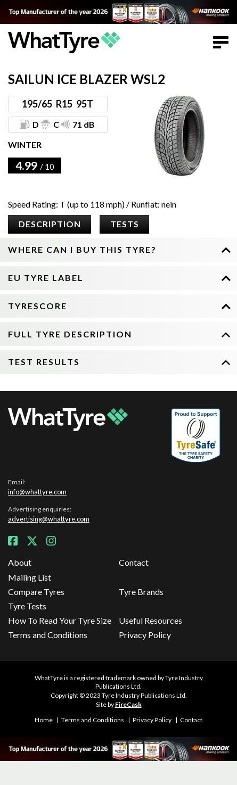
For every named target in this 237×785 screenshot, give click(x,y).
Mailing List (29, 577)
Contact (134, 562)
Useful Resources (150, 620)
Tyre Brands (141, 591)
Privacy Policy (145, 635)
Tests (124, 224)
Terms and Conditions (47, 635)
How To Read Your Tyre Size (59, 620)
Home (44, 720)
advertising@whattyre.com (48, 519)
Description (50, 224)
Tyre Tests (27, 606)
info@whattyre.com (37, 491)
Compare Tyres (36, 591)
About (19, 562)
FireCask (128, 704)
